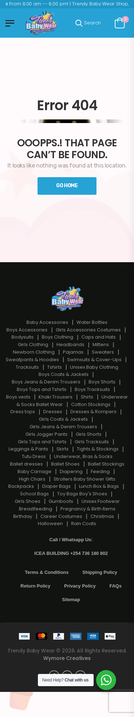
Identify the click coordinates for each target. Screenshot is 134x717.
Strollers (63, 479)
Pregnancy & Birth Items (87, 508)
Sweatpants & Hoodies (32, 359)
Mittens (101, 344)
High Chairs (32, 479)
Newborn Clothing (34, 352)
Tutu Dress (34, 456)
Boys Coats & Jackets (64, 374)
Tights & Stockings (98, 448)
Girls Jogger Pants (46, 434)
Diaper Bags (56, 486)
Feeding (100, 471)
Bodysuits (22, 337)
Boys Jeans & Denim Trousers (46, 381)
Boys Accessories (27, 329)
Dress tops (22, 411)
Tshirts (54, 367)
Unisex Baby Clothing (94, 367)
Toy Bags (67, 493)
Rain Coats (83, 523)
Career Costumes (61, 516)
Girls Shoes (27, 501)
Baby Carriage (34, 471)
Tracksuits (27, 367)
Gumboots (61, 501)
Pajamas (73, 352)
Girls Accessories (76, 329)
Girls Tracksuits (92, 441)
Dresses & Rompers (93, 411)
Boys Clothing (57, 337)
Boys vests (18, 396)
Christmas (102, 516)
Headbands (70, 344)
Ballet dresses (26, 464)
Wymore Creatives (67, 658)
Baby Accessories (47, 322)
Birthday (22, 516)
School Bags (34, 493)
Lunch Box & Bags (99, 486)
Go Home (67, 186)
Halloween (50, 523)
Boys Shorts (102, 381)
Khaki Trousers (56, 396)
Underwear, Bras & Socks (83, 456)
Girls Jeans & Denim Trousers (63, 426)
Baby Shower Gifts (94, 479)
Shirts (87, 396)
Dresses (52, 411)
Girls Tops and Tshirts (42, 441)
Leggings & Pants (28, 448)
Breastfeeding (35, 508)
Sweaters (103, 352)
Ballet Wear (49, 404)
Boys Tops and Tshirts (41, 389)
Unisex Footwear (100, 501)
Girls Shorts (88, 434)
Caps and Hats (98, 337)
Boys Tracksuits (92, 389)
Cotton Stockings (90, 404)
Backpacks (21, 486)
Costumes (109, 329)
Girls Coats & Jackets (63, 419)
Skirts (62, 448)
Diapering (71, 471)
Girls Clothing (33, 344)
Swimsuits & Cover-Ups (94, 359)
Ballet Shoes (65, 464)
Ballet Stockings (106, 464)
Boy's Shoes (93, 493)
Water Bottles (92, 322)
